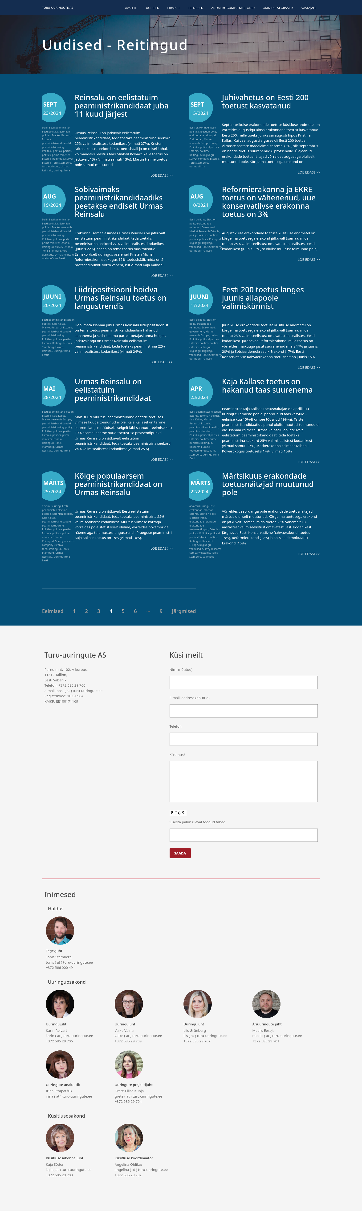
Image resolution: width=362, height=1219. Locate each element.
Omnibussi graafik (278, 8)
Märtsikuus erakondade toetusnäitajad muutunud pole (269, 492)
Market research (62, 227)
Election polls (208, 131)
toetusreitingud (198, 450)
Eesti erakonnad (199, 127)
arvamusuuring (51, 514)
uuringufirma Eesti (53, 258)
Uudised (152, 8)
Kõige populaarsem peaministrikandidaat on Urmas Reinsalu (123, 492)
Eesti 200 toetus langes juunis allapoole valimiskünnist (267, 297)
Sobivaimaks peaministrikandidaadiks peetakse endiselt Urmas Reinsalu (123, 201)
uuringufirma (62, 170)
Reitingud (58, 158)
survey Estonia (64, 247)
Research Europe (199, 446)
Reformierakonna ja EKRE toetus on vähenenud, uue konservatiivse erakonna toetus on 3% (270, 205)
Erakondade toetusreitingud (198, 535)
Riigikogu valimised (200, 555)
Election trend (197, 526)
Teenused (195, 8)
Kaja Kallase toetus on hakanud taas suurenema (265, 389)
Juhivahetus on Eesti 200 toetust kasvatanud (270, 101)
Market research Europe (200, 141)
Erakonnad (196, 139)
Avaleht (131, 8)
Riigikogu (208, 155)
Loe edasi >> (161, 175)
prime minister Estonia (56, 243)
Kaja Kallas (58, 323)
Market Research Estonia (204, 231)
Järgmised (184, 619)
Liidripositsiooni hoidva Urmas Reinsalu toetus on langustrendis (120, 297)
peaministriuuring (53, 147)
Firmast (173, 8)
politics (46, 155)
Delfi (45, 127)
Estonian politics (210, 415)
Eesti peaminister (59, 127)
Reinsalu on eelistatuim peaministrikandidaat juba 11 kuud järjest (121, 105)
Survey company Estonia (204, 158)
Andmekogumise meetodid (233, 8)
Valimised (208, 565)
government (196, 331)
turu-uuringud (51, 166)
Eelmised (53, 619)
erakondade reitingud (202, 135)
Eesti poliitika (50, 131)
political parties (62, 151)
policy (214, 143)
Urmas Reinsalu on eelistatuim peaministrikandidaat (117, 389)
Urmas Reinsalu (64, 254)
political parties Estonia (204, 543)
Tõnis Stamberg (61, 162)
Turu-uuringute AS (57, 7)
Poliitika (47, 151)
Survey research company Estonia (58, 551)
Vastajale (309, 8)
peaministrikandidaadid (56, 143)
